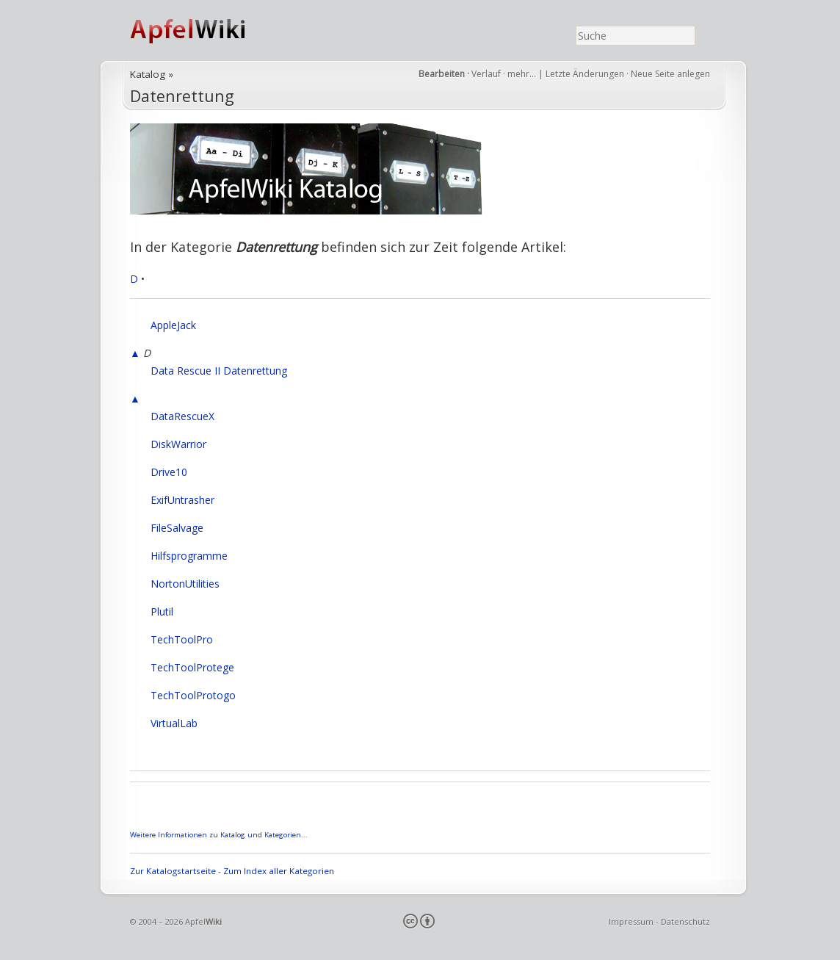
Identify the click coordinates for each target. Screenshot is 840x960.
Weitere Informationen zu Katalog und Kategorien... (219, 835)
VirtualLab (174, 723)
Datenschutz (685, 921)
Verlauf (486, 74)
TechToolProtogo (193, 695)
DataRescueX (182, 416)
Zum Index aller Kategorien (278, 870)
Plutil (162, 611)
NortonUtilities (185, 584)
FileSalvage (177, 528)
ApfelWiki (203, 30)
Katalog (147, 74)
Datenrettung (182, 96)
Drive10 (169, 472)
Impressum (631, 921)
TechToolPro (182, 639)
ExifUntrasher (182, 500)
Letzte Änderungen (585, 74)
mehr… (522, 74)
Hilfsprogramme (189, 556)
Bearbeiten (442, 74)
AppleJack (173, 325)
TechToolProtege (192, 667)
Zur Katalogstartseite (173, 870)
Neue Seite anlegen (670, 74)
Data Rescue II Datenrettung (219, 371)
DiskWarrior (178, 444)
